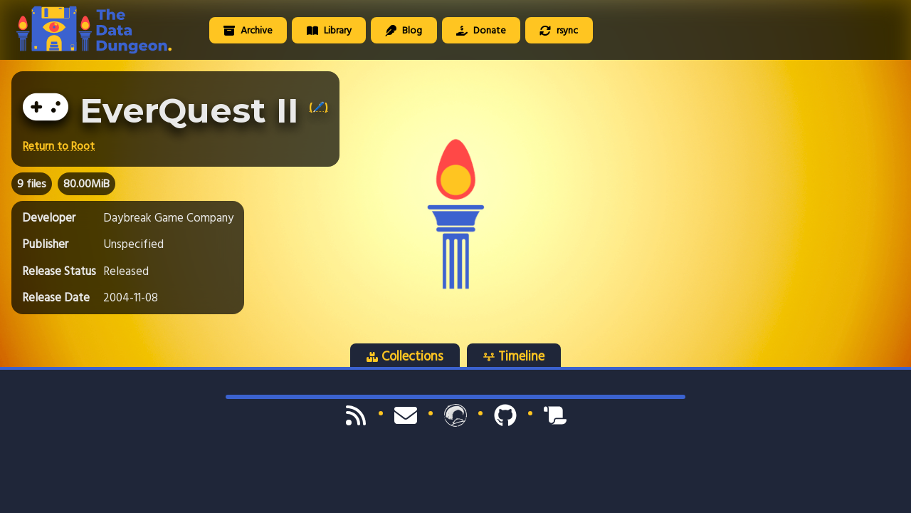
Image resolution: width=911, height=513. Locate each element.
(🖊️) (318, 106)
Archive (248, 30)
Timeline (513, 356)
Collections (405, 356)
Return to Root (59, 146)
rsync (558, 30)
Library (329, 30)
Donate (481, 30)
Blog (403, 30)
